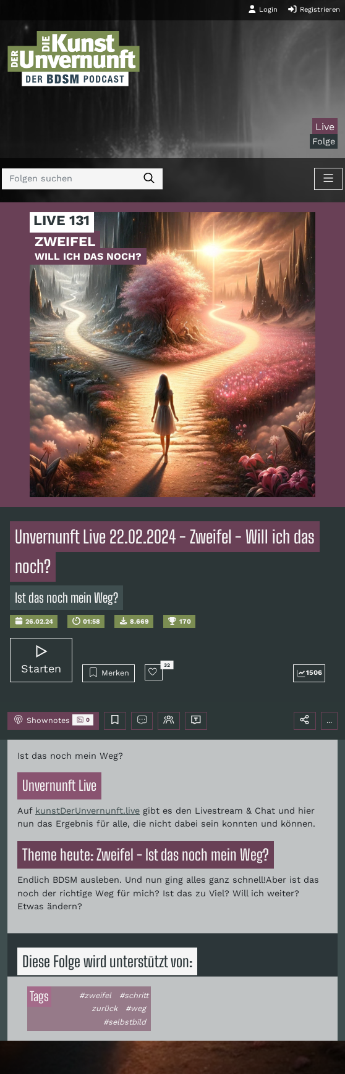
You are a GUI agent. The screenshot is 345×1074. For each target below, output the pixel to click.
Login (262, 9)
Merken (108, 672)
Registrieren (314, 9)
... (329, 720)
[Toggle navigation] (328, 179)
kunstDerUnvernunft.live (87, 811)
